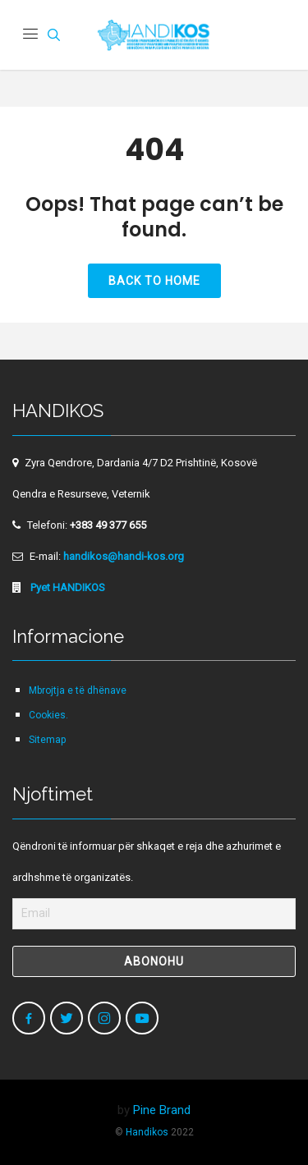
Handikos (147, 1132)
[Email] (154, 913)
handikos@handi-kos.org (123, 556)
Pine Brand (162, 1110)
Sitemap (47, 739)
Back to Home (154, 280)
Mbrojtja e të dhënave (77, 690)
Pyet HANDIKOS (66, 587)
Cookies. (48, 715)
